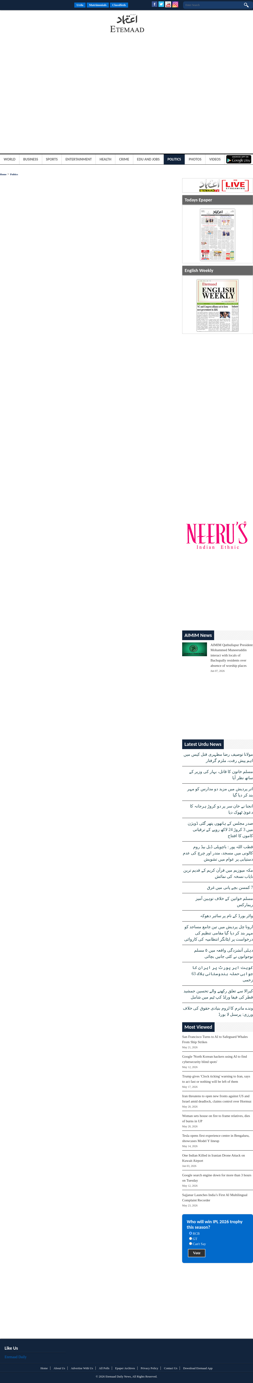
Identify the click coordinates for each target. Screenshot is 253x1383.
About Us (59, 1368)
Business (30, 159)
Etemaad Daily (16, 1357)
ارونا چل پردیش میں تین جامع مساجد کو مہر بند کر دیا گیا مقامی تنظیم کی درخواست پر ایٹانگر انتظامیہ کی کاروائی (218, 933)
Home (3, 174)
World (9, 159)
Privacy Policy (149, 1368)
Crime (124, 159)
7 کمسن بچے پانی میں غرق (230, 887)
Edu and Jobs (148, 159)
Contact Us (170, 1368)
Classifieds (119, 5)
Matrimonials (97, 5)
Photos (195, 159)
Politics (174, 159)
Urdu (80, 5)
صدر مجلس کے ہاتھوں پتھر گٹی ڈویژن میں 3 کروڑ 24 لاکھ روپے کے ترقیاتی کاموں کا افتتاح (220, 829)
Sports (52, 159)
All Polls (104, 1368)
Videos (215, 159)
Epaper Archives (125, 1368)
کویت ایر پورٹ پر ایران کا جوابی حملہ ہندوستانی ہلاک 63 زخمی (222, 973)
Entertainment (79, 159)
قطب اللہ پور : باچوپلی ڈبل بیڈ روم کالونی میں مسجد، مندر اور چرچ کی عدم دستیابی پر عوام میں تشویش (218, 853)
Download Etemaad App (198, 1368)
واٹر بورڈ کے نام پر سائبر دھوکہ (226, 915)
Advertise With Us (82, 1368)
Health (105, 159)
